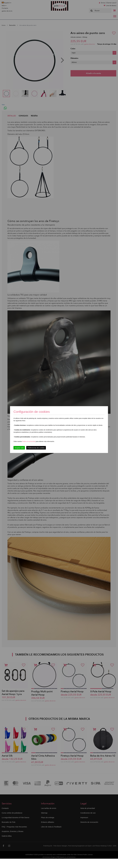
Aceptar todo (19, 448)
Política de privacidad (29, 441)
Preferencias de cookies (36, 448)
